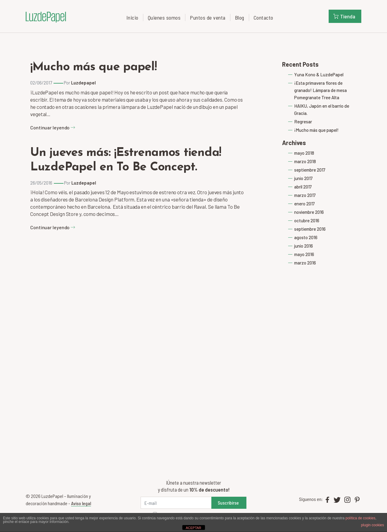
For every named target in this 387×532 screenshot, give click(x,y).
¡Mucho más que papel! (93, 67)
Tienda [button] (344, 16)
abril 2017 (303, 186)
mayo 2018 (304, 153)
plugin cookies (372, 525)
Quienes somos (164, 17)
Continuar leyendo (52, 127)
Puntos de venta (208, 17)
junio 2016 (303, 246)
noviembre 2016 (309, 212)
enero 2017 (304, 203)
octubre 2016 (306, 220)
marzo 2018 (305, 161)
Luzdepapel (83, 82)
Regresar (303, 121)
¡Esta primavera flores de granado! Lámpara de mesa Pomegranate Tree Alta (320, 90)
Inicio (132, 17)
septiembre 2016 (310, 229)
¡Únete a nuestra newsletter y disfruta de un (193, 486)
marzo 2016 (305, 262)
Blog (239, 17)
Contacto (263, 17)
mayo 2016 (304, 254)
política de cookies (361, 518)
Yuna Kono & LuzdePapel (318, 74)
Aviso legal (81, 503)
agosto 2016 (305, 237)
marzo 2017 (305, 195)
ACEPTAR (193, 528)
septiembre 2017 (309, 170)
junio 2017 (303, 178)
